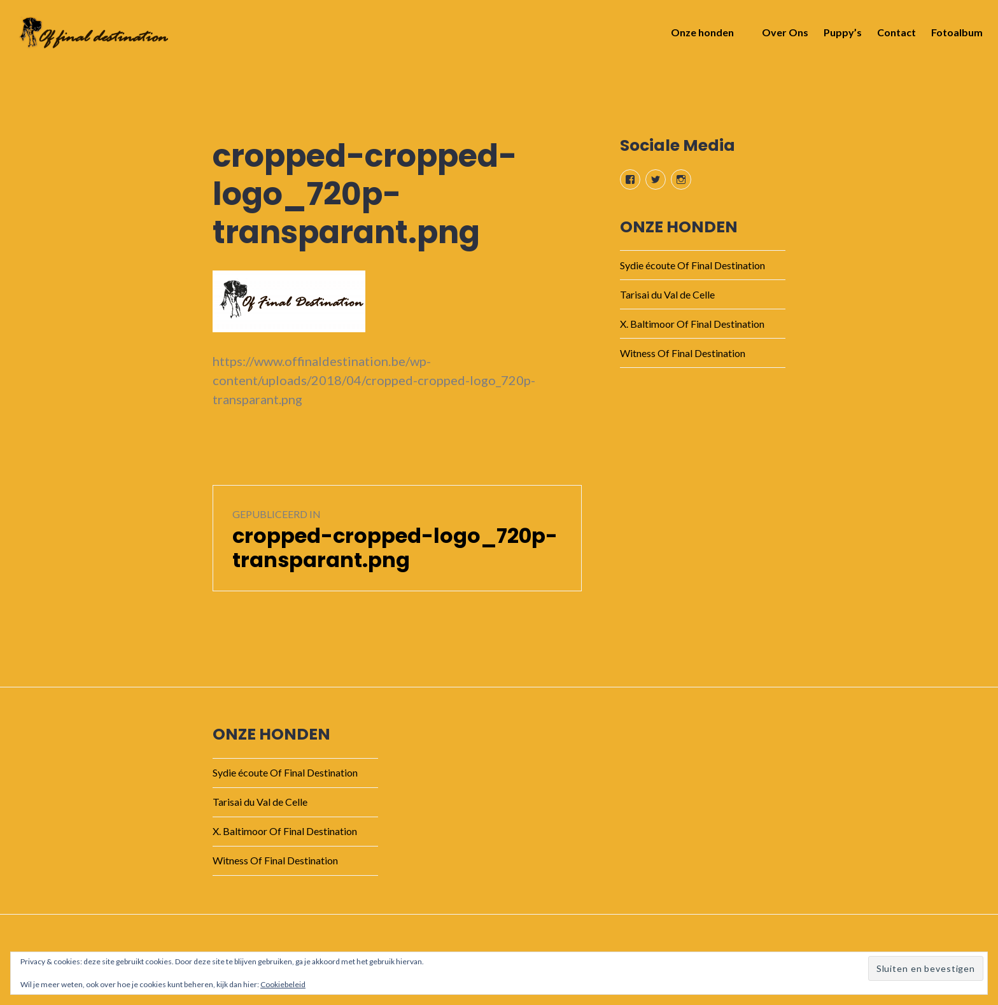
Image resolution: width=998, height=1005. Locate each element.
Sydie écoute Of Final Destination (692, 265)
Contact (892, 36)
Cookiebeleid (283, 984)
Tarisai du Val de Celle (667, 294)
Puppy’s (839, 36)
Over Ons (781, 36)
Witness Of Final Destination (682, 353)
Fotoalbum (953, 36)
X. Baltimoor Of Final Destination (692, 324)
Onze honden (698, 36)
